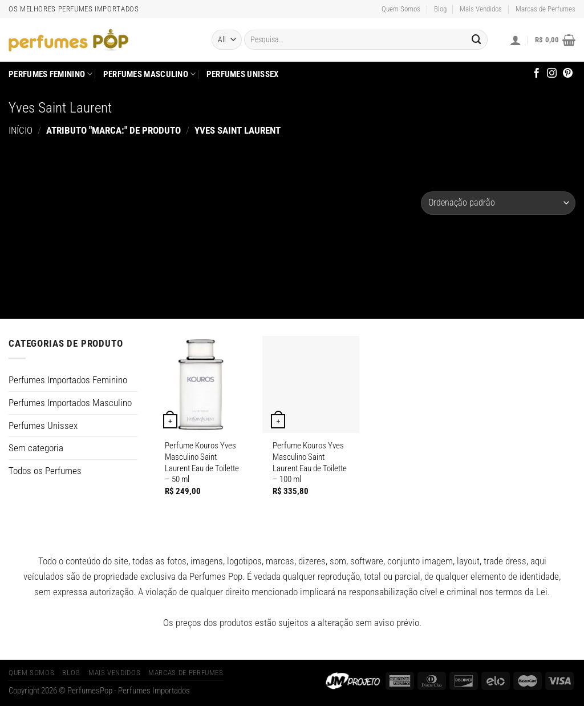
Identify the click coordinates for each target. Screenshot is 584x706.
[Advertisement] (215, 222)
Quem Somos (401, 9)
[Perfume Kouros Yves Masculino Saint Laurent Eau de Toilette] (203, 384)
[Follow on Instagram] (552, 73)
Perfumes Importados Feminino (68, 380)
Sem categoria (36, 448)
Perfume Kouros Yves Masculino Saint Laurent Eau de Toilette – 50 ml (202, 462)
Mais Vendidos (481, 9)
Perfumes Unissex (242, 74)
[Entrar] (515, 40)
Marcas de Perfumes (545, 9)
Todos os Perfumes (45, 470)
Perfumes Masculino (149, 74)
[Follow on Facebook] (536, 73)
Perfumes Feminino (51, 74)
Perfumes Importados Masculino (70, 402)
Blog (440, 9)
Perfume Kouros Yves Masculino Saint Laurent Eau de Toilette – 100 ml (310, 462)
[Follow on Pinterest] (568, 73)
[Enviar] (476, 40)
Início (21, 130)
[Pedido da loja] (498, 203)
